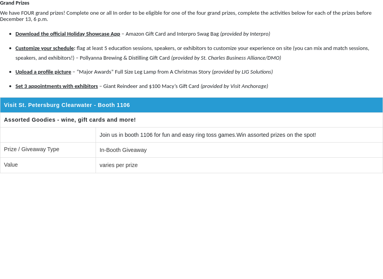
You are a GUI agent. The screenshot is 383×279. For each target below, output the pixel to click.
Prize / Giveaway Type (31, 149)
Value (11, 165)
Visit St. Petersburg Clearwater (48, 105)
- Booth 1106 (113, 105)
